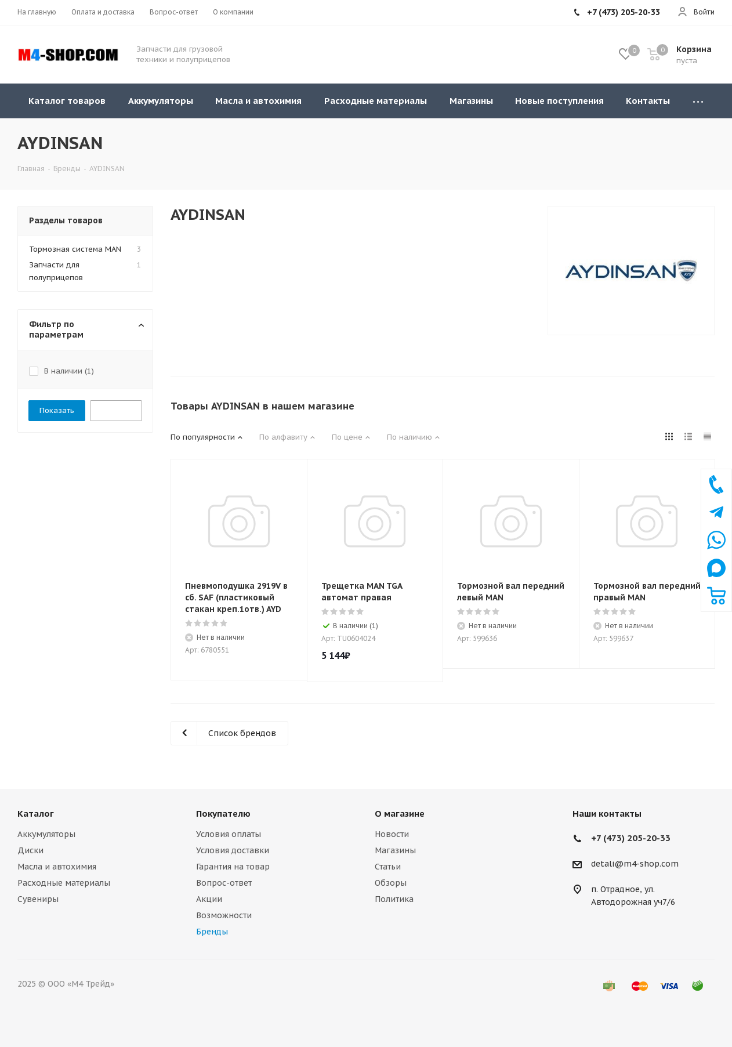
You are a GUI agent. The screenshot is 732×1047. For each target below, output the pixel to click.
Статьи (388, 866)
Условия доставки (232, 850)
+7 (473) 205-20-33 (631, 837)
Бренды (212, 931)
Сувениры (38, 899)
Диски (30, 850)
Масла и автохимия (56, 866)
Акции (209, 899)
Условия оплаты (228, 834)
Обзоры (391, 883)
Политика (394, 899)
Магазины (395, 850)
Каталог (35, 813)
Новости (392, 834)
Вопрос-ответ (224, 883)
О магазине (400, 813)
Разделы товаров (66, 220)
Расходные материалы (63, 883)
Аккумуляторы (46, 834)
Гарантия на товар (233, 866)
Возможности (224, 915)
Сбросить (116, 410)
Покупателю (223, 813)
